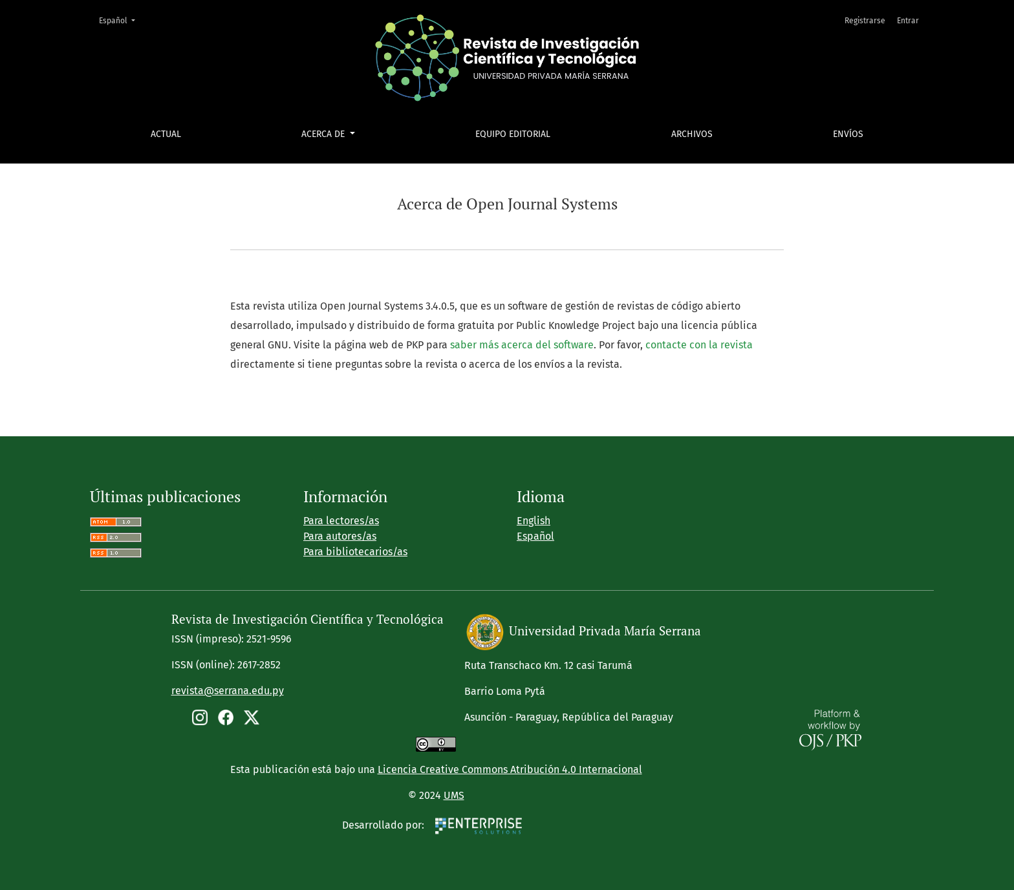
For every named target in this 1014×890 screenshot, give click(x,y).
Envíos (848, 134)
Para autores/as (339, 536)
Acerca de (324, 134)
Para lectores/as (341, 520)
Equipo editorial (512, 134)
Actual (166, 134)
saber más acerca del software (522, 345)
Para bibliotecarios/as (355, 552)
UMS (454, 795)
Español (121, 19)
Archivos (692, 134)
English (533, 520)
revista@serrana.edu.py (227, 690)
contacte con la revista (699, 345)
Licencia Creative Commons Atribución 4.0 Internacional (510, 769)
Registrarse (865, 20)
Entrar (908, 20)
